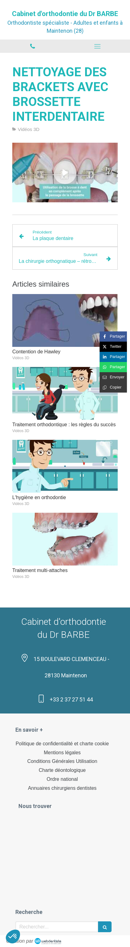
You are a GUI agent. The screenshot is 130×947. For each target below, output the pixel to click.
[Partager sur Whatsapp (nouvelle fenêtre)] (113, 367)
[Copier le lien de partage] (113, 387)
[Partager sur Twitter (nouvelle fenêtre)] (113, 347)
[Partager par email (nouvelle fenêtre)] (113, 377)
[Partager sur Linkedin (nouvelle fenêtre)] (113, 357)
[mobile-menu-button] (97, 46)
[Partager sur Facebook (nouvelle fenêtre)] (113, 336)
